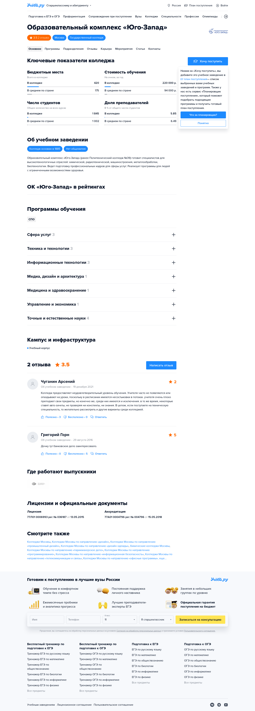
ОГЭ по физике (193, 677)
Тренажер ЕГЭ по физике (43, 685)
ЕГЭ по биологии (142, 666)
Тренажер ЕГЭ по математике (45, 659)
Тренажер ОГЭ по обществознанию (90, 667)
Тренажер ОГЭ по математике (98, 659)
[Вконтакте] (212, 705)
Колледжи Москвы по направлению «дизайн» (80, 542)
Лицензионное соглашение (74, 705)
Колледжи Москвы (39, 542)
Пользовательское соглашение (113, 705)
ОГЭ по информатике (197, 671)
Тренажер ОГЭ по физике (95, 685)
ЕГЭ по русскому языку (146, 649)
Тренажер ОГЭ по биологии (97, 674)
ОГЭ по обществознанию (200, 660)
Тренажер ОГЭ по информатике (99, 680)
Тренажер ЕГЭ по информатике (47, 680)
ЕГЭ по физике (141, 677)
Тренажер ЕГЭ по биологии (44, 674)
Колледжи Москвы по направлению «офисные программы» (120, 558)
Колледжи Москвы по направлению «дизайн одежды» (95, 546)
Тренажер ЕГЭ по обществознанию (38, 667)
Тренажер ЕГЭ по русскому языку (48, 653)
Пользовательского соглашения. (199, 631)
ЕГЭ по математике (144, 655)
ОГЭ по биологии (195, 666)
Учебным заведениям (41, 705)
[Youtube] (226, 705)
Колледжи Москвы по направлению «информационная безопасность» (100, 554)
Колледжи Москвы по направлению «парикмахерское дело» (65, 550)
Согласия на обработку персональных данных (139, 631)
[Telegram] (219, 705)
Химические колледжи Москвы (150, 546)
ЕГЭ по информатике (145, 671)
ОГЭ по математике (196, 655)
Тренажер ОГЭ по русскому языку (101, 653)
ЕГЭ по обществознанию (147, 660)
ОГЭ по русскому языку (199, 649)
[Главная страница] (35, 5)
